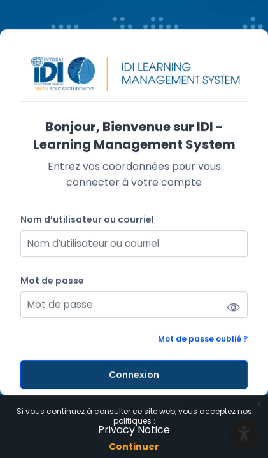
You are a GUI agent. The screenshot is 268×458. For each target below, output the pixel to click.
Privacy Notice (134, 429)
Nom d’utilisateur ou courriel (87, 219)
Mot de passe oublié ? (203, 338)
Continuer (134, 446)
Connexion (134, 374)
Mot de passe (52, 280)
